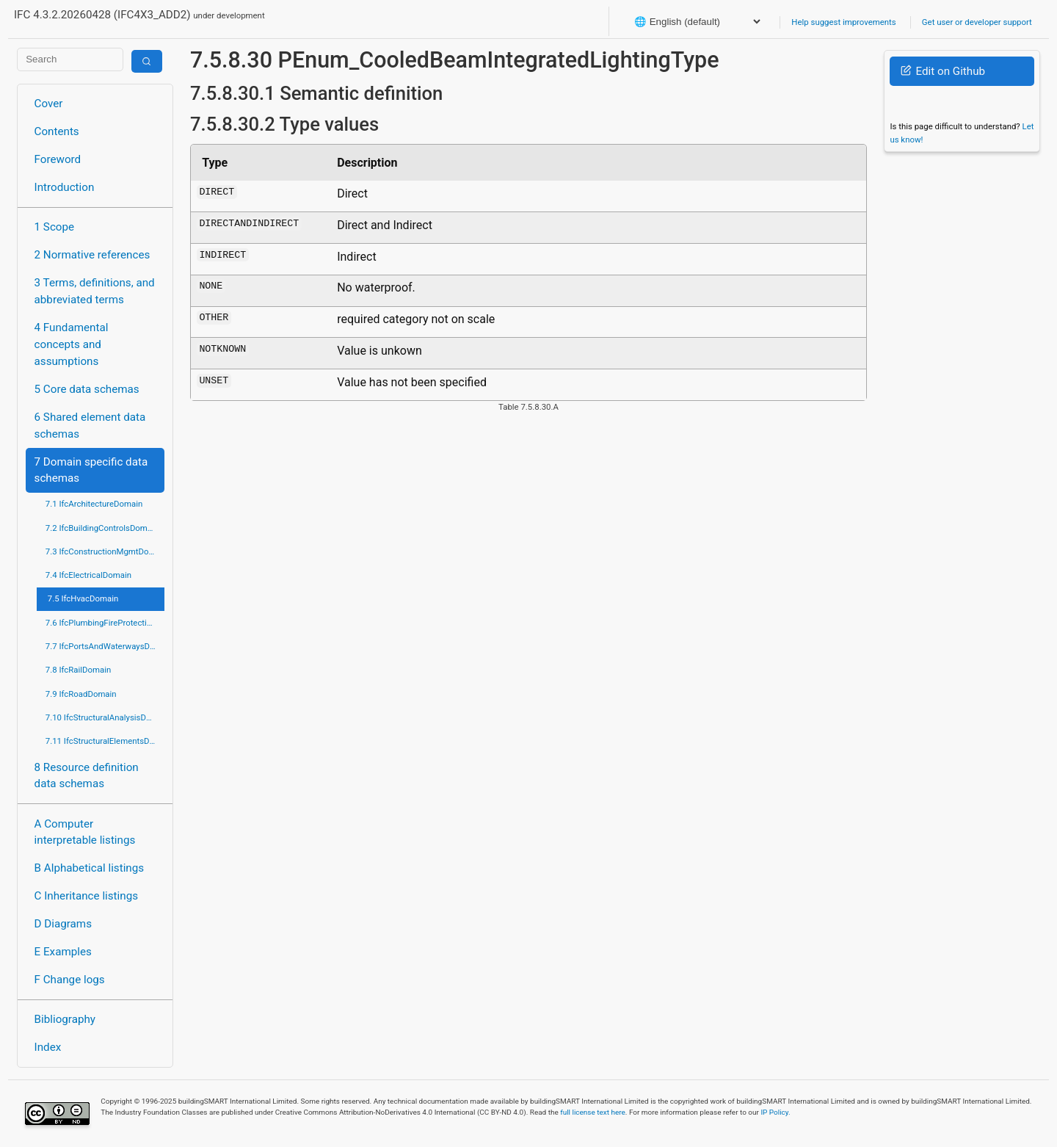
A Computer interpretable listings (85, 832)
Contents (56, 131)
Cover (48, 103)
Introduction (64, 187)
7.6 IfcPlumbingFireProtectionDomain (105, 623)
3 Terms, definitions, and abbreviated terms (94, 291)
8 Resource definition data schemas (86, 776)
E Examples (63, 951)
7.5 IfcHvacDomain (83, 598)
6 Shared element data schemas (90, 425)
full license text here (592, 1112)
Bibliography (64, 1019)
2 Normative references (92, 254)
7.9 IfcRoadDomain (81, 694)
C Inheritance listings (86, 895)
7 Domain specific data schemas (91, 470)
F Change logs (69, 979)
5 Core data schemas (86, 389)
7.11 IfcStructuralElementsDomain (105, 741)
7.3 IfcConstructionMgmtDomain (105, 551)
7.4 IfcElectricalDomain (88, 575)
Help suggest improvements (843, 22)
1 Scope (54, 227)
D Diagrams (63, 923)
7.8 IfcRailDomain (79, 670)
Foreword (57, 159)
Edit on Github (943, 71)
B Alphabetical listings (89, 868)
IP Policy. (775, 1112)
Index (48, 1047)
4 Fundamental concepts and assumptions (71, 344)
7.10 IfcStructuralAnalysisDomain (105, 717)
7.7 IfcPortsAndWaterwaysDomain (105, 646)
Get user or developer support (977, 22)
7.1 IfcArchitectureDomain (94, 504)
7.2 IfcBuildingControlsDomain (102, 528)
